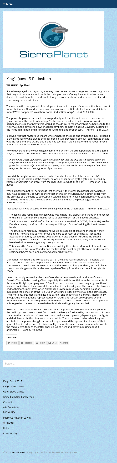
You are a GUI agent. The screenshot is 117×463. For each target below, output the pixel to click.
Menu (8, 4)
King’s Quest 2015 (12, 381)
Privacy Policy (10, 433)
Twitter (10, 422)
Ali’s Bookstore (11, 407)
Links (6, 428)
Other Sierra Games (13, 391)
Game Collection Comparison (18, 396)
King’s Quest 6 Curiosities (28, 79)
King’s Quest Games (13, 386)
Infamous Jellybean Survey (17, 417)
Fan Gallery (9, 411)
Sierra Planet (18, 452)
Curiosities (8, 402)
